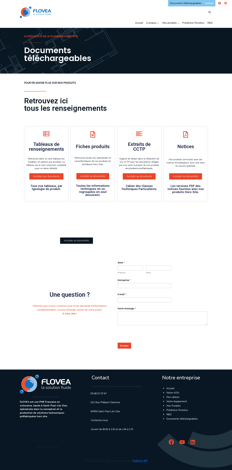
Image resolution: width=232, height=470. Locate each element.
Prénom (121, 272)
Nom (148, 272)
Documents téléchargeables (186, 3)
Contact (209, 3)
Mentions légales (47, 447)
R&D (210, 23)
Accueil (139, 23)
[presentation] (142, 341)
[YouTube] (182, 442)
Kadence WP (140, 460)
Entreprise (124, 280)
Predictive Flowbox (193, 23)
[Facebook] (219, 3)
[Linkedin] (225, 3)
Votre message (127, 308)
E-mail (122, 294)
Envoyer (124, 345)
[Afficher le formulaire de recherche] (209, 12)
